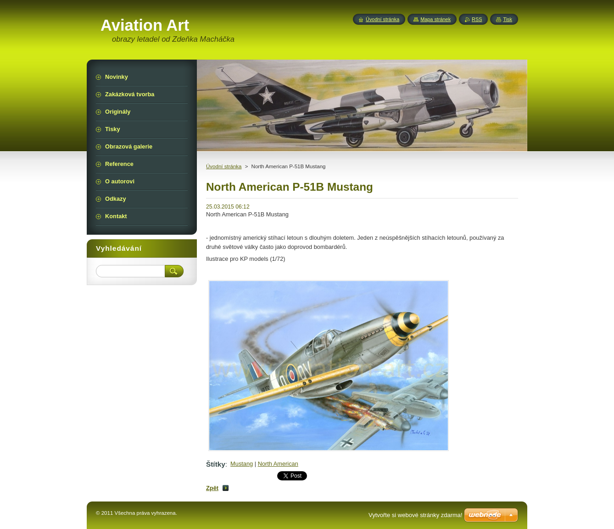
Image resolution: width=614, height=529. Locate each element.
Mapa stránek (435, 19)
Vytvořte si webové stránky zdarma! (415, 515)
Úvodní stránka (223, 166)
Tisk (507, 19)
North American (278, 463)
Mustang (241, 463)
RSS (477, 19)
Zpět (212, 488)
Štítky (215, 464)
